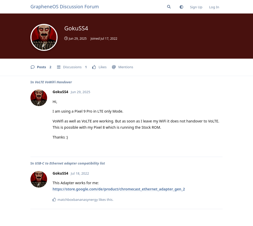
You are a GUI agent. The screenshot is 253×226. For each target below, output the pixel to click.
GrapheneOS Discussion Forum (64, 6)
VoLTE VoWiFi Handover (53, 82)
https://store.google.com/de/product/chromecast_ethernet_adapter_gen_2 (119, 189)
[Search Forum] (169, 6)
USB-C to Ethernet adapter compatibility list (70, 163)
